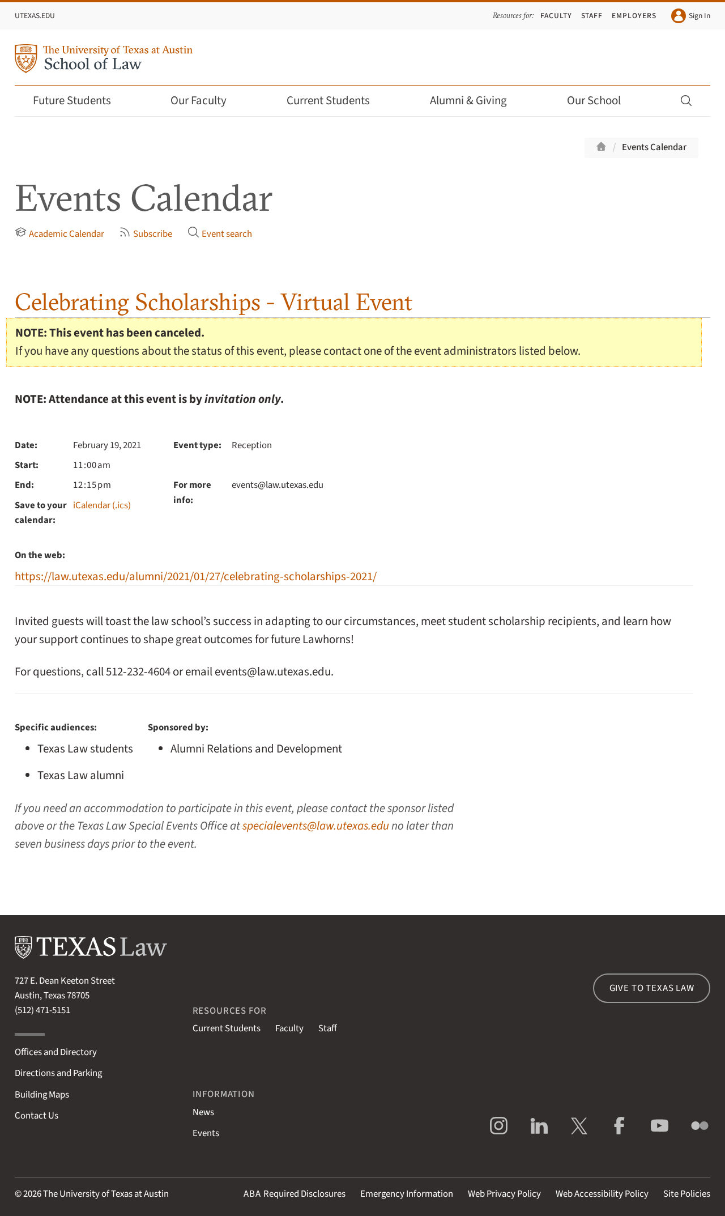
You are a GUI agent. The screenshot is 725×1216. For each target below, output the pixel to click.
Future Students (79, 100)
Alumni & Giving (476, 100)
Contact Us (36, 1116)
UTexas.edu (35, 15)
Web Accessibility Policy (602, 1194)
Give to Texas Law (651, 988)
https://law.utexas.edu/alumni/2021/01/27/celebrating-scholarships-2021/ (196, 576)
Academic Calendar (59, 233)
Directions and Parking (58, 1073)
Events (206, 1133)
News (203, 1112)
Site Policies (686, 1194)
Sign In (690, 15)
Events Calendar (654, 147)
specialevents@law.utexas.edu (315, 826)
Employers (634, 15)
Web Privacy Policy (504, 1194)
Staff (592, 15)
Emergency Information (406, 1194)
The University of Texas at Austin (106, 1194)
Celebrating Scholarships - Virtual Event (213, 301)
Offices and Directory (56, 1052)
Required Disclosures (295, 1194)
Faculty (556, 15)
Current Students (336, 100)
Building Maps (42, 1095)
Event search (219, 233)
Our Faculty (206, 100)
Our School (601, 100)
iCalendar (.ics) (102, 505)
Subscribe (145, 233)
